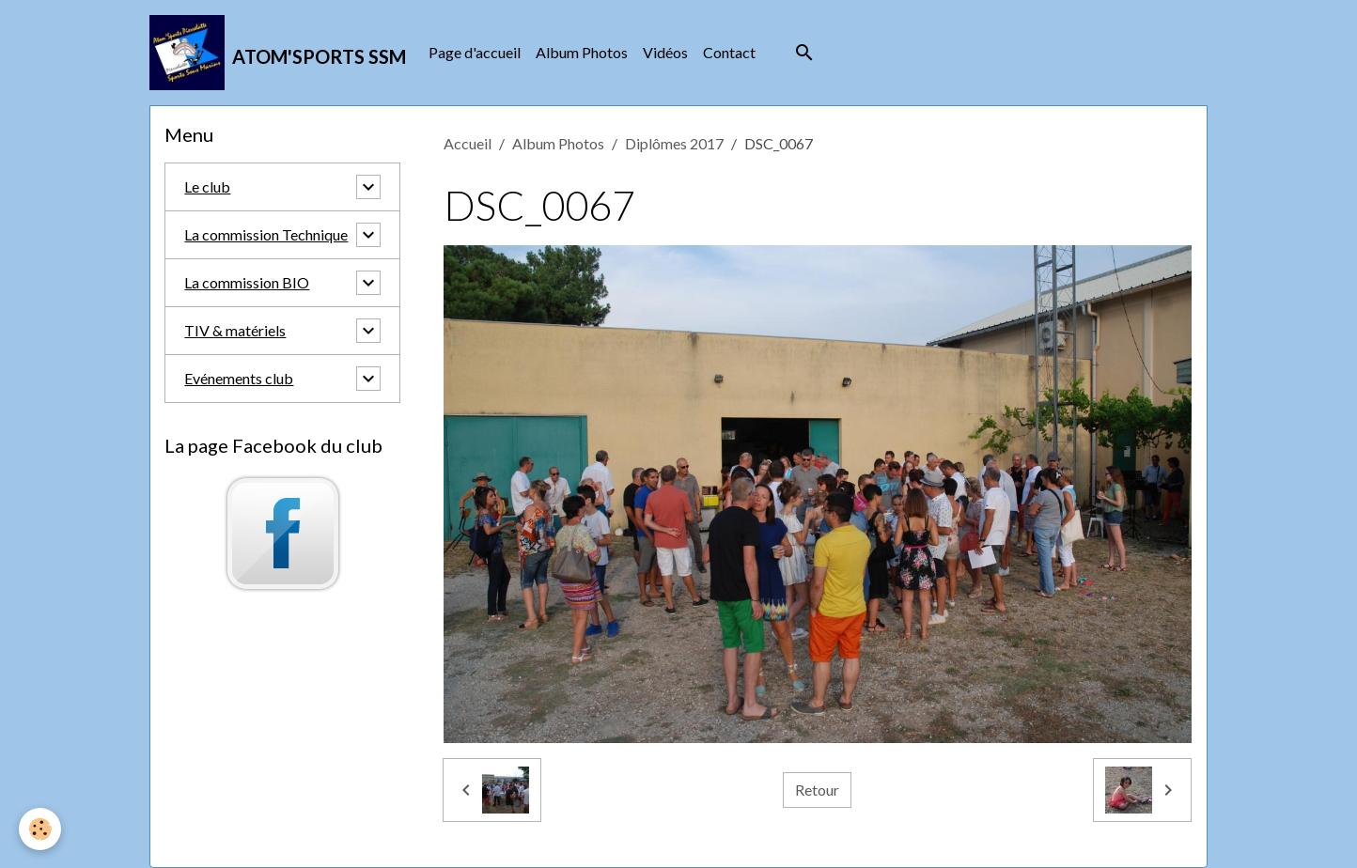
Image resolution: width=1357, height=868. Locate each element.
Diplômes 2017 (674, 143)
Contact (729, 52)
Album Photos (582, 52)
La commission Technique (266, 234)
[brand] (277, 52)
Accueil (467, 143)
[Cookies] (40, 829)
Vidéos (665, 52)
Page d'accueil (475, 52)
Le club (207, 186)
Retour (817, 789)
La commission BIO (246, 282)
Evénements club (238, 378)
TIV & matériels (235, 330)
